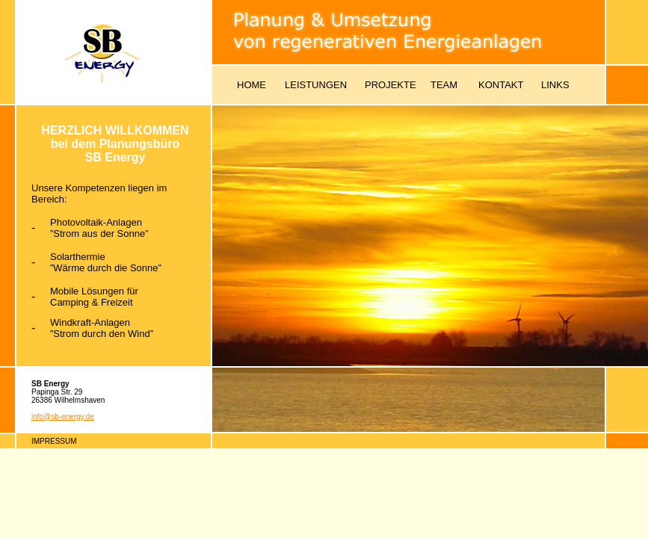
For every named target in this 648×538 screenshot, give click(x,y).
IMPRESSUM (54, 441)
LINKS (555, 84)
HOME (251, 84)
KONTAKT (500, 84)
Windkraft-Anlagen (90, 322)
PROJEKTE (390, 84)
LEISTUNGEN (316, 84)
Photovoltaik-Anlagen (96, 222)
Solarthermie (77, 256)
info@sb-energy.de (62, 416)
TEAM (444, 84)
